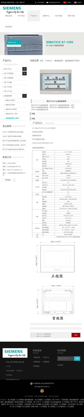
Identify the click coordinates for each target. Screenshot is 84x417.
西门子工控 (8, 91)
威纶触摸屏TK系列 (72, 61)
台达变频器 (45, 404)
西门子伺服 (8, 82)
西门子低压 (8, 87)
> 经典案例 (45, 362)
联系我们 (8, 27)
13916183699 (40, 2)
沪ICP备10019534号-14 (42, 387)
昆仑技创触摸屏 (55, 402)
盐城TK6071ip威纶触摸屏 (43, 336)
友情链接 (8, 180)
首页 (41, 61)
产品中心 (33, 16)
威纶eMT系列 (10, 105)
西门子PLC (8, 69)
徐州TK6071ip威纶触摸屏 (43, 334)
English (79, 2)
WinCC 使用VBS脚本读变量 (12, 136)
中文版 (69, 2)
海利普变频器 (19, 402)
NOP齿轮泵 (72, 404)
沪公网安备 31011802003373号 (43, 383)
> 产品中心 (45, 357)
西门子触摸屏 (8, 78)
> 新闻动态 (36, 362)
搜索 (77, 358)
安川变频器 (54, 404)
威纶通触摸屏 (29, 400)
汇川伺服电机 (61, 406)
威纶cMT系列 (10, 100)
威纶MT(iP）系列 (12, 114)
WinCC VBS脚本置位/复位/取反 (13, 132)
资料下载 (71, 16)
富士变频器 (11, 400)
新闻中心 (46, 16)
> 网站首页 (36, 357)
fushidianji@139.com (54, 2)
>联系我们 (36, 366)
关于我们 (21, 16)
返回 (75, 335)
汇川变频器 (20, 400)
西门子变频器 (8, 73)
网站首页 (8, 16)
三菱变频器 (64, 400)
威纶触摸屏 (58, 61)
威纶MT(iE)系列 (11, 109)
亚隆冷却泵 (34, 406)
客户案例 (58, 16)
